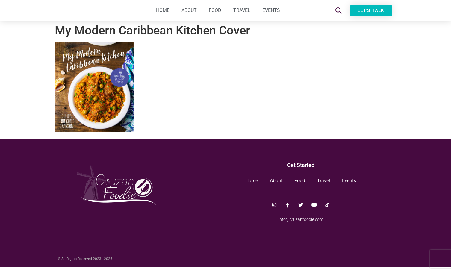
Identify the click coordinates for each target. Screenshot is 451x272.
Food (215, 13)
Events (271, 13)
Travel (241, 13)
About (189, 13)
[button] (338, 14)
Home (162, 13)
